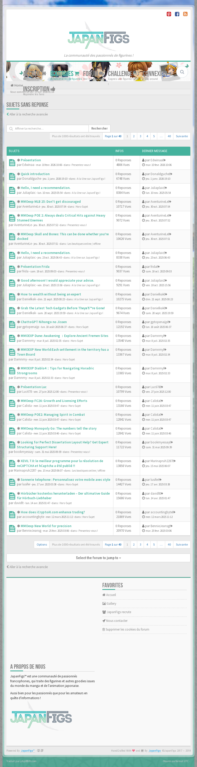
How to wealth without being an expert (51, 294)
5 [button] (154, 136)
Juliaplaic (29, 192)
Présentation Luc (33, 387)
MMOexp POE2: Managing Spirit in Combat (53, 414)
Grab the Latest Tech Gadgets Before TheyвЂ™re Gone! (63, 308)
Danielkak (29, 299)
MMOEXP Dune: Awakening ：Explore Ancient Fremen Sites (64, 336)
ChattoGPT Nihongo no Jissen (44, 322)
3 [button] (140, 136)
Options (42, 544)
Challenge (123, 74)
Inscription (39, 89)
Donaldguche (31, 178)
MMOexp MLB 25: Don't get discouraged (51, 201)
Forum (93, 74)
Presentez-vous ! (81, 165)
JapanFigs (155, 750)
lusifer (26, 484)
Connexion (158, 74)
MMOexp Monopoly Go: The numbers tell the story (58, 428)
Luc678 (27, 391)
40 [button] (169, 136)
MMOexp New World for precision (46, 526)
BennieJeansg (31, 530)
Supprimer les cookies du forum (125, 629)
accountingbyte (33, 517)
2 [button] (134, 136)
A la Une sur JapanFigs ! (91, 178)
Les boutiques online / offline (84, 244)
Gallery (109, 603)
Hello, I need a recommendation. (45, 188)
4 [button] (147, 136)
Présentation (31, 160)
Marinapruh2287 (25, 470)
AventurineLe (31, 206)
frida (25, 271)
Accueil (34, 74)
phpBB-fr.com (28, 761)
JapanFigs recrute (116, 612)
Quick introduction (35, 174)
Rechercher (99, 128)
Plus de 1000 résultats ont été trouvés (76, 136)
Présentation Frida (35, 266)
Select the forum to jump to (98, 558)
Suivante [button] (182, 136)
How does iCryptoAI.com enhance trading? (53, 512)
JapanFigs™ (28, 750)
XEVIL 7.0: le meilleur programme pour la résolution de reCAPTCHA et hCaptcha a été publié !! (60, 463)
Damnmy (28, 340)
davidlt (19, 503)
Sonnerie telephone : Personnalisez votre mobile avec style (65, 479)
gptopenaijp (30, 327)
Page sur (113, 136)
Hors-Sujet (82, 206)
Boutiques (64, 74)
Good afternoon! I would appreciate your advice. (57, 280)
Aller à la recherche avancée (28, 114)
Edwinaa (28, 165)
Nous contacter (114, 621)
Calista (27, 405)
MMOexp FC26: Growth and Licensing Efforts (54, 401)
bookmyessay (23, 452)
